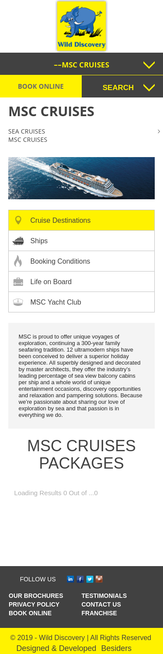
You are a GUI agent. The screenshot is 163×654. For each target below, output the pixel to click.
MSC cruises (27, 139)
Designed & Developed (56, 648)
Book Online (40, 86)
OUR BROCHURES (36, 595)
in (72, 580)
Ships (39, 241)
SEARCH (118, 88)
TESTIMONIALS (104, 595)
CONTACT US (101, 604)
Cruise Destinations (60, 220)
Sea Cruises (26, 131)
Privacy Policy (34, 604)
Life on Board (51, 281)
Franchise (99, 613)
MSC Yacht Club (55, 302)
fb (81, 580)
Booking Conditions (60, 261)
